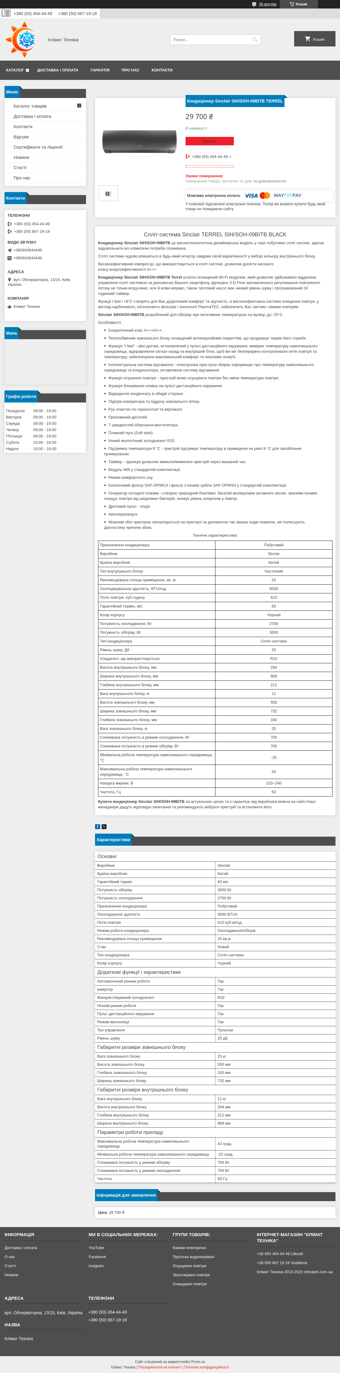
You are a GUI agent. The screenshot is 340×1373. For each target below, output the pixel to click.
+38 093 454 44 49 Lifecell (280, 1253)
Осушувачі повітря (189, 1266)
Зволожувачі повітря (191, 1275)
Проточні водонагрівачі (193, 1257)
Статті (20, 167)
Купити (209, 141)
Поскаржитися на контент (159, 1367)
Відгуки (21, 136)
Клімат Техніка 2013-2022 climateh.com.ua (294, 1272)
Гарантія (100, 70)
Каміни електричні (189, 1247)
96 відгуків (267, 4)
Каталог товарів (30, 106)
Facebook (97, 1257)
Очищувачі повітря (190, 1284)
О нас (10, 1257)
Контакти (162, 70)
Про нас (130, 70)
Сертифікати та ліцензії (38, 147)
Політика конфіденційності (206, 1367)
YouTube (96, 1247)
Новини (21, 157)
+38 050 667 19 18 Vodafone (282, 1263)
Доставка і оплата (57, 70)
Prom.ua (198, 1362)
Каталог (15, 70)
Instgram (96, 1266)
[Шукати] (255, 39)
